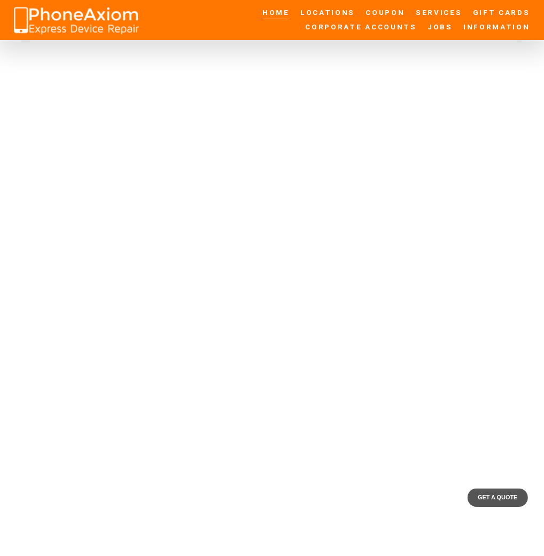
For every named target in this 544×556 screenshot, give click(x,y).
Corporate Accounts (360, 27)
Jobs (440, 27)
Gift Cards (501, 12)
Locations (327, 12)
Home (276, 12)
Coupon (385, 12)
